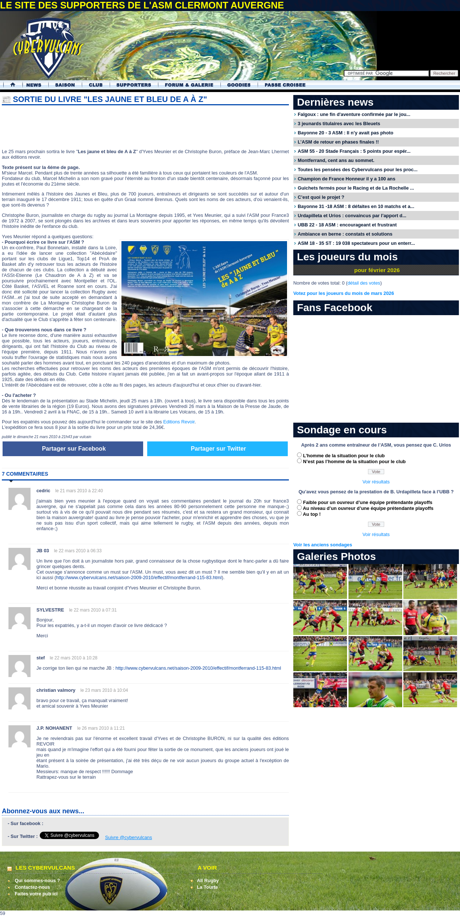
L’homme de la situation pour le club (344, 455)
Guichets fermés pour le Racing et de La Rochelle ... (356, 188)
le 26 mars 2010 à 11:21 (101, 728)
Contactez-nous (32, 887)
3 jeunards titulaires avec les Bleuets (339, 123)
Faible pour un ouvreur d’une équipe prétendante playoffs (367, 502)
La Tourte (207, 887)
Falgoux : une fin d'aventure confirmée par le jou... (354, 114)
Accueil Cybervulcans (9, 84)
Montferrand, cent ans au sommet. (336, 160)
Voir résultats (376, 482)
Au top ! (312, 514)
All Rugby (208, 880)
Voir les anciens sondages (322, 544)
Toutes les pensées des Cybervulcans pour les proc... (358, 169)
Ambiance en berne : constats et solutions (345, 234)
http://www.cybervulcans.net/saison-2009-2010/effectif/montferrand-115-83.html (139, 577)
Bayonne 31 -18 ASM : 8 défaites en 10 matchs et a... (356, 206)
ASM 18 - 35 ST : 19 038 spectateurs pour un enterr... (356, 243)
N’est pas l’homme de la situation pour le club (354, 461)
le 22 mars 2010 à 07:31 (93, 610)
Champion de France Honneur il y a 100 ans (346, 179)
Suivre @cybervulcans (128, 837)
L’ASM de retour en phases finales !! (338, 142)
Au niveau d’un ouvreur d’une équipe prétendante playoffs (368, 508)
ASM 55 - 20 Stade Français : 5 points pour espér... (354, 151)
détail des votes (363, 283)
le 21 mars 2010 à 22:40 (79, 490)
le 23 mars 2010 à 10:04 (104, 690)
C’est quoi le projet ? (321, 197)
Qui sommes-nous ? (37, 880)
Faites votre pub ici (36, 893)
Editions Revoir (178, 421)
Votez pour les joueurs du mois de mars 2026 (343, 293)
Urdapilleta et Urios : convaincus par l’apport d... (352, 215)
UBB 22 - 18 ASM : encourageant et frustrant (347, 225)
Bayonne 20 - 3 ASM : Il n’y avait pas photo (345, 132)
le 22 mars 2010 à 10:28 (73, 657)
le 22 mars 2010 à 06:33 (78, 550)
